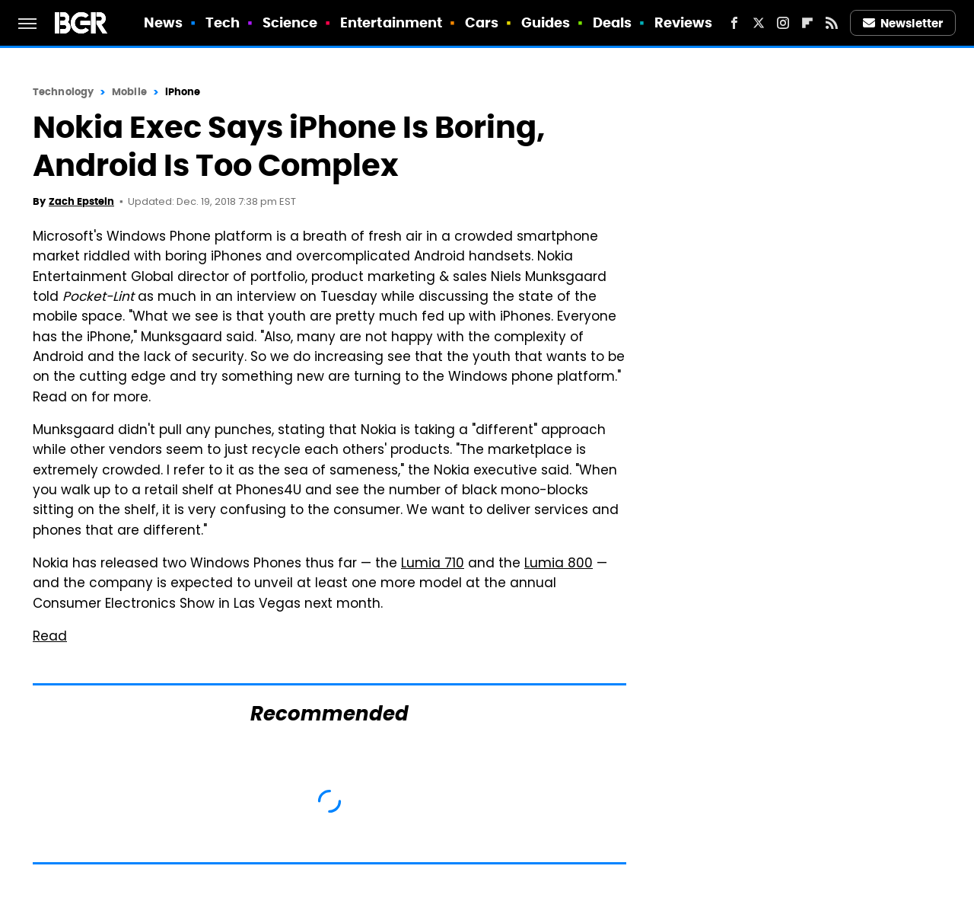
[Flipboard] (807, 23)
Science (290, 22)
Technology (63, 91)
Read (50, 637)
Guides (546, 22)
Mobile (129, 91)
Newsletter (903, 23)
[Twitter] (759, 23)
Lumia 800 (558, 564)
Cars (481, 22)
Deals (612, 22)
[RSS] (832, 23)
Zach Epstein (81, 201)
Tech (222, 22)
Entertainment (391, 22)
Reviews (683, 22)
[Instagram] (783, 23)
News (163, 22)
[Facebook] (734, 23)
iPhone (183, 91)
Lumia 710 (432, 564)
